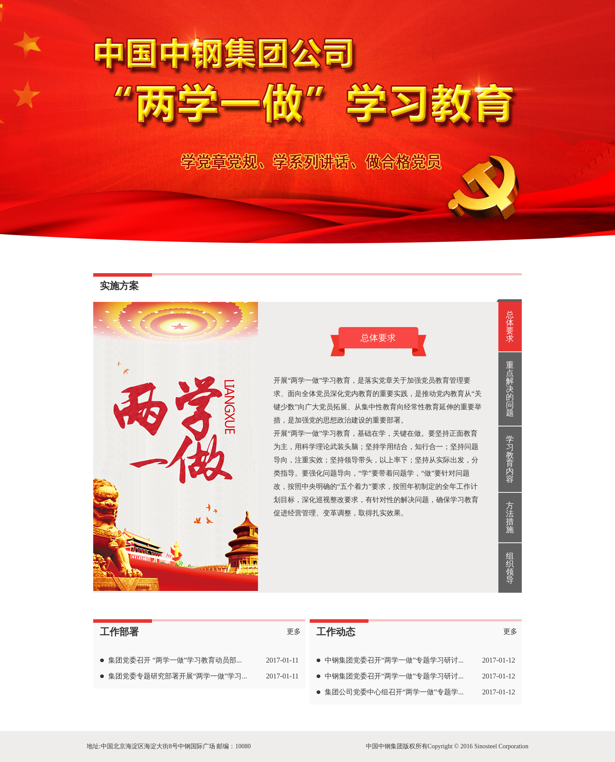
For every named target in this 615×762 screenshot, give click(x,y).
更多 (294, 631)
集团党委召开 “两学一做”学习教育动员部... (175, 660)
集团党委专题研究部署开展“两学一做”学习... (177, 676)
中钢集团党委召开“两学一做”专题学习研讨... (394, 660)
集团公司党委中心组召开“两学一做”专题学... (394, 692)
